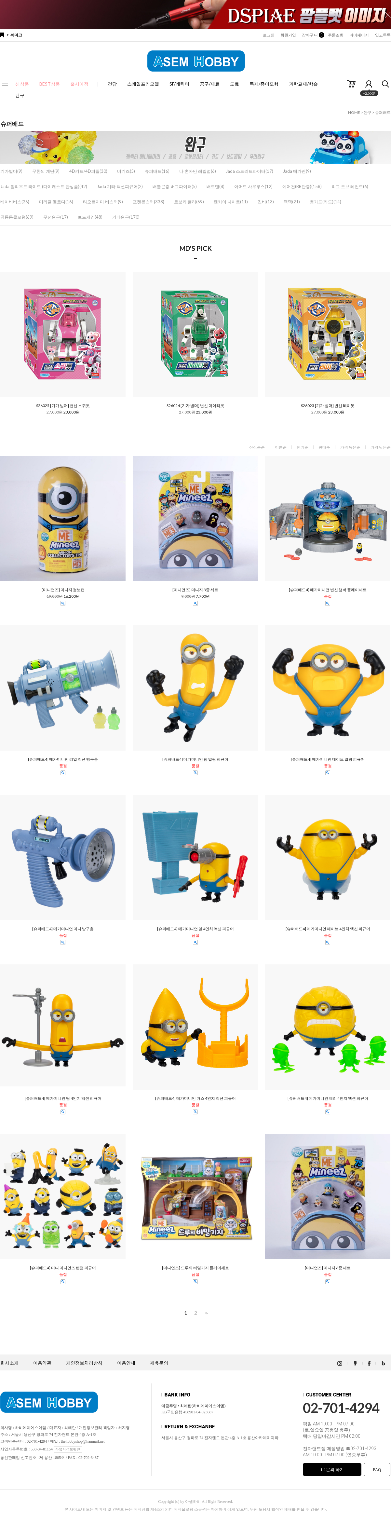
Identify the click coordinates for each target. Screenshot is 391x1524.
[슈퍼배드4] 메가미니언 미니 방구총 (63, 929)
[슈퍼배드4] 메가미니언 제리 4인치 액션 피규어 (328, 1098)
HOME (354, 112)
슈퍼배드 (383, 112)
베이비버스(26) (14, 201)
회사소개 (9, 1363)
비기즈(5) (126, 171)
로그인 (269, 35)
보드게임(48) (90, 217)
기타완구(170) (126, 217)
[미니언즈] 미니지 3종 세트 (195, 590)
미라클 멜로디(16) (56, 201)
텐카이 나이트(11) (231, 201)
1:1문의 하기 (332, 1469)
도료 (234, 84)
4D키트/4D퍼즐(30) (88, 171)
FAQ (377, 1469)
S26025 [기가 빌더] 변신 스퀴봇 (63, 405)
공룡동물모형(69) (17, 217)
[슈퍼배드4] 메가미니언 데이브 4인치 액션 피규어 (328, 929)
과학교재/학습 (303, 84)
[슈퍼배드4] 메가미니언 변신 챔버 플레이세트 (328, 590)
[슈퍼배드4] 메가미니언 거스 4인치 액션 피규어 (195, 1098)
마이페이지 (359, 35)
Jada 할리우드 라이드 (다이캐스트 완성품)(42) (43, 186)
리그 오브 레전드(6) (349, 186)
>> (205, 1313)
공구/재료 (210, 84)
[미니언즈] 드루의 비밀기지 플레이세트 (195, 1268)
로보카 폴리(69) (189, 201)
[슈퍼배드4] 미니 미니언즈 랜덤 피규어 (63, 1268)
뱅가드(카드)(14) (325, 201)
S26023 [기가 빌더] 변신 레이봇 (328, 405)
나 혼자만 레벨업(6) (197, 171)
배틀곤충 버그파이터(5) (175, 186)
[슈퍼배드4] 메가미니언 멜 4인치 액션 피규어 (195, 929)
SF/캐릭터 (179, 84)
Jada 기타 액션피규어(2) (120, 186)
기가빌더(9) (11, 171)
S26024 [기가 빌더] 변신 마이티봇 (195, 405)
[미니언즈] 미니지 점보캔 (63, 590)
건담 (112, 84)
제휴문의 (159, 1363)
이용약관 (42, 1363)
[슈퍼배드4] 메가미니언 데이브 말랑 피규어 (328, 759)
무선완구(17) (55, 217)
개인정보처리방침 (84, 1363)
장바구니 (312, 35)
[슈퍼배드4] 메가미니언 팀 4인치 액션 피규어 (63, 1098)
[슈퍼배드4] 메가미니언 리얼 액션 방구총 (63, 759)
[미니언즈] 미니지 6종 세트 (328, 1268)
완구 (19, 95)
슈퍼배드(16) (157, 171)
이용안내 (126, 1363)
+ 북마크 (14, 35)
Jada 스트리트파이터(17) (249, 171)
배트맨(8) (215, 186)
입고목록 (383, 35)
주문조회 (336, 35)
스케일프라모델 (143, 84)
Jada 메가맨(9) (297, 171)
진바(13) (266, 201)
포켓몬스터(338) (148, 201)
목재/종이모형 (263, 84)
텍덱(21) (292, 201)
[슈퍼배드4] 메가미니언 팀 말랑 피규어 (195, 759)
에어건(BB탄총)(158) (302, 186)
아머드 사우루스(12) (253, 186)
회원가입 (288, 35)
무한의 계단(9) (46, 171)
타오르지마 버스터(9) (103, 201)
